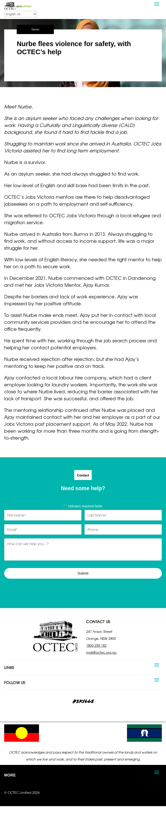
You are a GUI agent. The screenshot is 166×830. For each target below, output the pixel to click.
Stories (35, 29)
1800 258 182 (96, 645)
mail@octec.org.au (101, 652)
